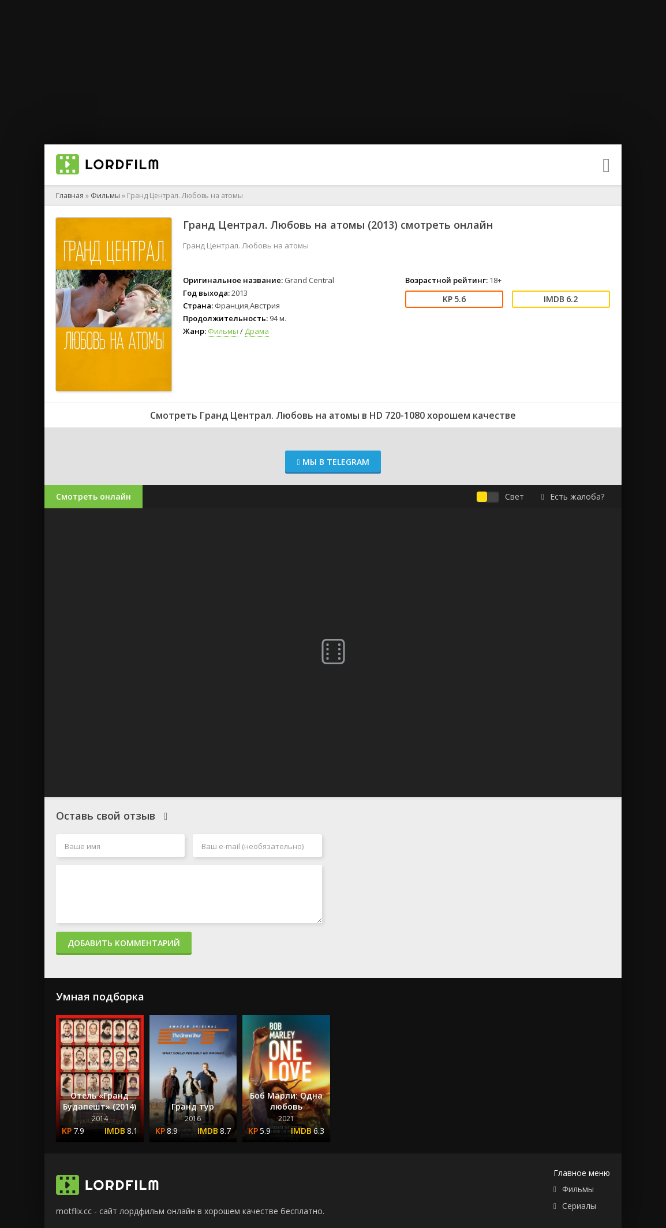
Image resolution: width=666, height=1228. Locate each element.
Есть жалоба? (572, 496)
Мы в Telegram (333, 461)
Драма (257, 331)
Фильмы (105, 195)
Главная (70, 195)
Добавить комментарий (124, 942)
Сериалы (579, 1205)
